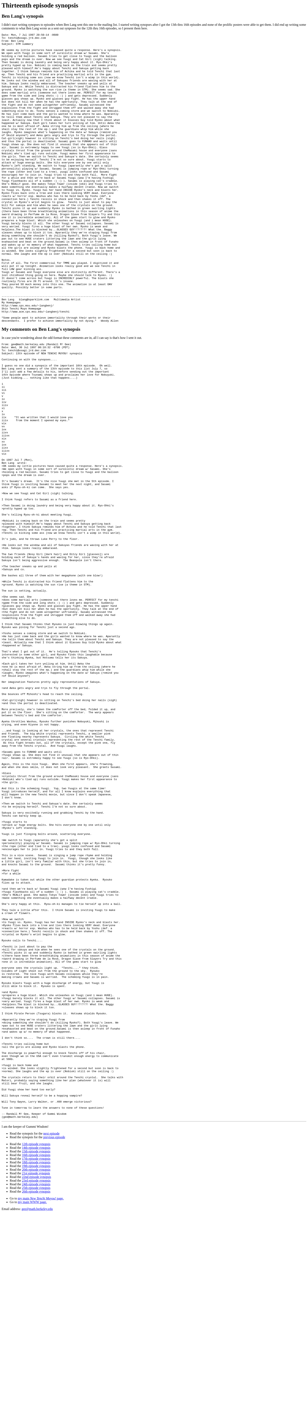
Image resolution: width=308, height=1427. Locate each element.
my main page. (41, 1411)
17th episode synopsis (36, 1371)
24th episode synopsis (36, 1397)
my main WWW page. (32, 1415)
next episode (51, 1346)
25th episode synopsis (36, 1400)
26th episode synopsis (36, 1404)
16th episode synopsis (36, 1368)
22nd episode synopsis (36, 1390)
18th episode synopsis (36, 1375)
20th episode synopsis (36, 1382)
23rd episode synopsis (36, 1393)
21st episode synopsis (36, 1386)
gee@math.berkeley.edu (37, 1422)
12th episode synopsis (36, 1357)
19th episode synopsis (36, 1379)
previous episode (54, 1350)
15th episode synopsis (36, 1364)
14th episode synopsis (36, 1360)
